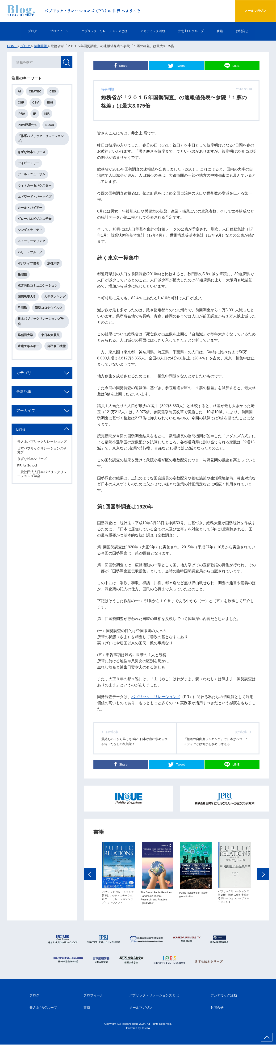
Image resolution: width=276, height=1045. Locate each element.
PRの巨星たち (28, 125)
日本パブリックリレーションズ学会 (41, 322)
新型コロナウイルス (49, 308)
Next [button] (263, 879)
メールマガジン (254, 10)
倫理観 (22, 275)
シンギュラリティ (30, 230)
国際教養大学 (27, 297)
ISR (47, 114)
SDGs (50, 125)
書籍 (224, 31)
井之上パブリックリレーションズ (40, 445)
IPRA (21, 114)
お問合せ (247, 31)
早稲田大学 (25, 336)
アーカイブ (26, 411)
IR (35, 114)
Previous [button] (90, 879)
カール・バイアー (30, 208)
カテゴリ (24, 374)
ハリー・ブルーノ (30, 253)
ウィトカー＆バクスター (35, 186)
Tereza (146, 1028)
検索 (66, 62)
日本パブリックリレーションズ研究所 (40, 455)
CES (53, 91)
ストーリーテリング (32, 241)
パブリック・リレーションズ (155, 697)
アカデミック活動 (154, 31)
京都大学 (53, 264)
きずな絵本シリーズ (32, 152)
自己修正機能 (56, 347)
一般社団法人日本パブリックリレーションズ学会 (40, 479)
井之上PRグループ (194, 31)
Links (21, 430)
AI (19, 91)
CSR (21, 102)
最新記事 (24, 393)
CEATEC (35, 91)
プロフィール (55, 31)
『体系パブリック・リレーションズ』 (41, 138)
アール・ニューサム (32, 175)
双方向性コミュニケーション (38, 286)
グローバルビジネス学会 (35, 219)
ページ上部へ (266, 1037)
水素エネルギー (28, 347)
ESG (50, 102)
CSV (36, 102)
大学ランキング (55, 297)
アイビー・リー (28, 163)
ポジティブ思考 (28, 264)
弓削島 (22, 308)
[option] (118, 878)
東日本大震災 (50, 336)
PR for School (27, 470)
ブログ (27, 31)
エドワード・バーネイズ (35, 197)
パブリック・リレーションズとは (103, 31)
